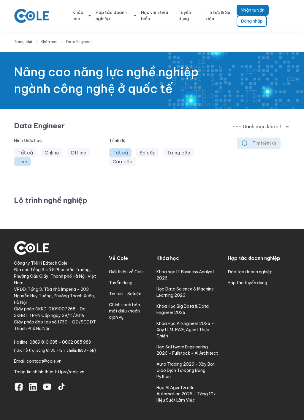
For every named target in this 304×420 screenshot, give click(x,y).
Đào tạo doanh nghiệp (250, 271)
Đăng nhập (252, 21)
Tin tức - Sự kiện (125, 293)
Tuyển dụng (184, 15)
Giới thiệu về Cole (126, 271)
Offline (78, 153)
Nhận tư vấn (253, 10)
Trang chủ (23, 42)
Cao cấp (122, 162)
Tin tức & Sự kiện (217, 15)
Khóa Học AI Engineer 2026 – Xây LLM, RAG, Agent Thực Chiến (185, 330)
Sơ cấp (148, 153)
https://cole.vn (69, 372)
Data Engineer (79, 42)
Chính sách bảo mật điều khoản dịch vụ (124, 311)
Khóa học (77, 15)
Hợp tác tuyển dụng (247, 282)
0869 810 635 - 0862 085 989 (60, 342)
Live (22, 162)
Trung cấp (178, 153)
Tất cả (25, 153)
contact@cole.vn (43, 361)
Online (52, 153)
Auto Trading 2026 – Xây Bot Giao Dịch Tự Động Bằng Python (185, 370)
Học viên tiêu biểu (154, 15)
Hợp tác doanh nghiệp (111, 15)
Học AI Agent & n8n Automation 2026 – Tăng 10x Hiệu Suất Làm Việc (186, 394)
